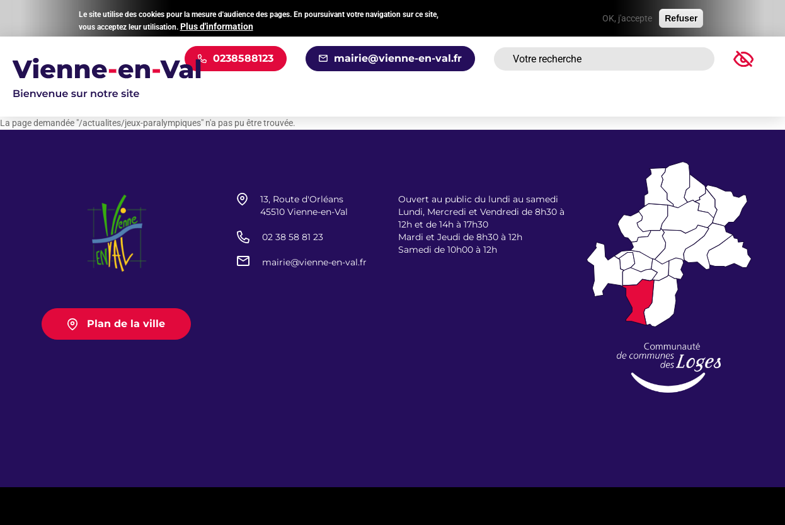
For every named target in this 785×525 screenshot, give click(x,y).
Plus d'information (216, 25)
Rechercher (689, 59)
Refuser (681, 17)
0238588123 (243, 58)
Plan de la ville (126, 324)
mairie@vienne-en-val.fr (398, 58)
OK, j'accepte (627, 17)
